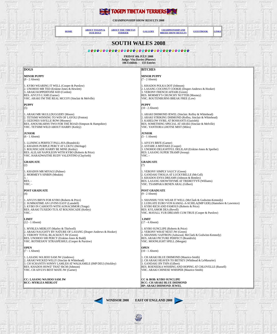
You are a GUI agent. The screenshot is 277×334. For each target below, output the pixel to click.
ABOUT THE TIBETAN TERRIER (123, 31)
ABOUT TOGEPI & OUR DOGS (95, 31)
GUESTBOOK (200, 31)
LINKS (217, 31)
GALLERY (148, 31)
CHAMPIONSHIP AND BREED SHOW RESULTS (173, 31)
